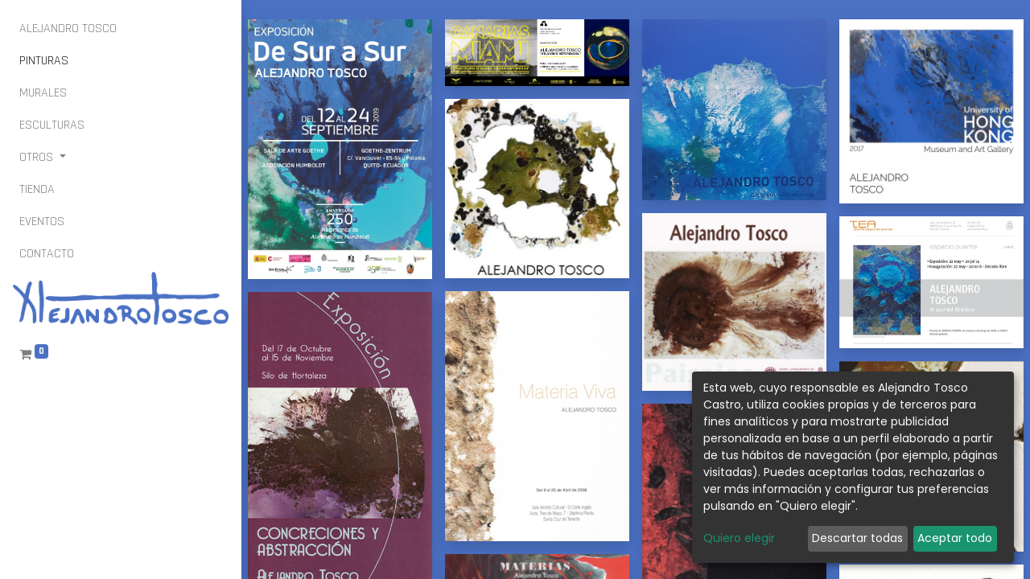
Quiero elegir (739, 538)
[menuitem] (68, 29)
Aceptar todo (954, 538)
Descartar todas (857, 538)
